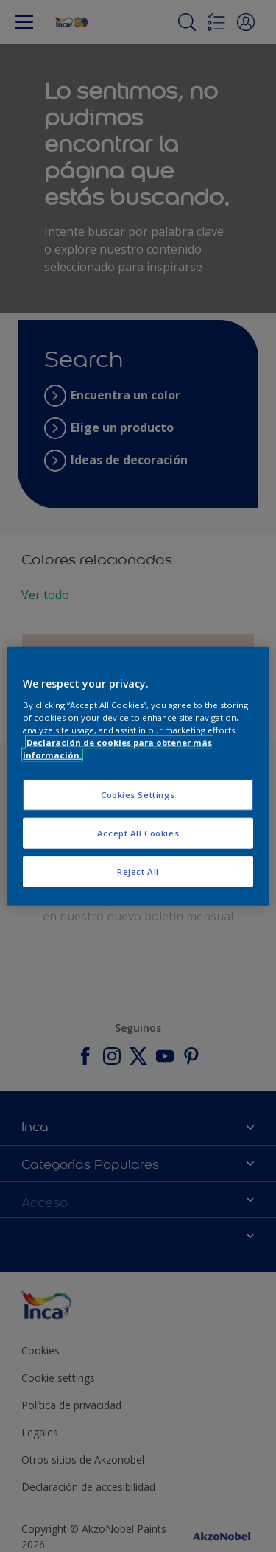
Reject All (138, 870)
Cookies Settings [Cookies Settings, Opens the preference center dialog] (138, 794)
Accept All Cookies (138, 832)
